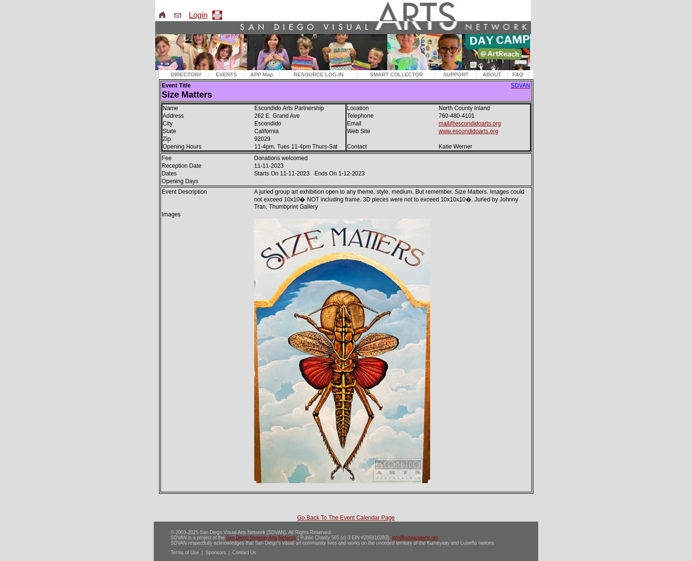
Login (198, 15)
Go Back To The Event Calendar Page (346, 517)
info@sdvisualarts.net (415, 537)
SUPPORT (456, 74)
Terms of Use (185, 552)
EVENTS (226, 74)
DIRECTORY (186, 74)
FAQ (517, 74)
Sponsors (216, 552)
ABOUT (491, 74)
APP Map (261, 74)
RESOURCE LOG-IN (319, 74)
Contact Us (244, 552)
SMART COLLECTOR (396, 74)
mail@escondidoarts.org (470, 123)
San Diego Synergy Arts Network (261, 537)
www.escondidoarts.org (468, 131)
